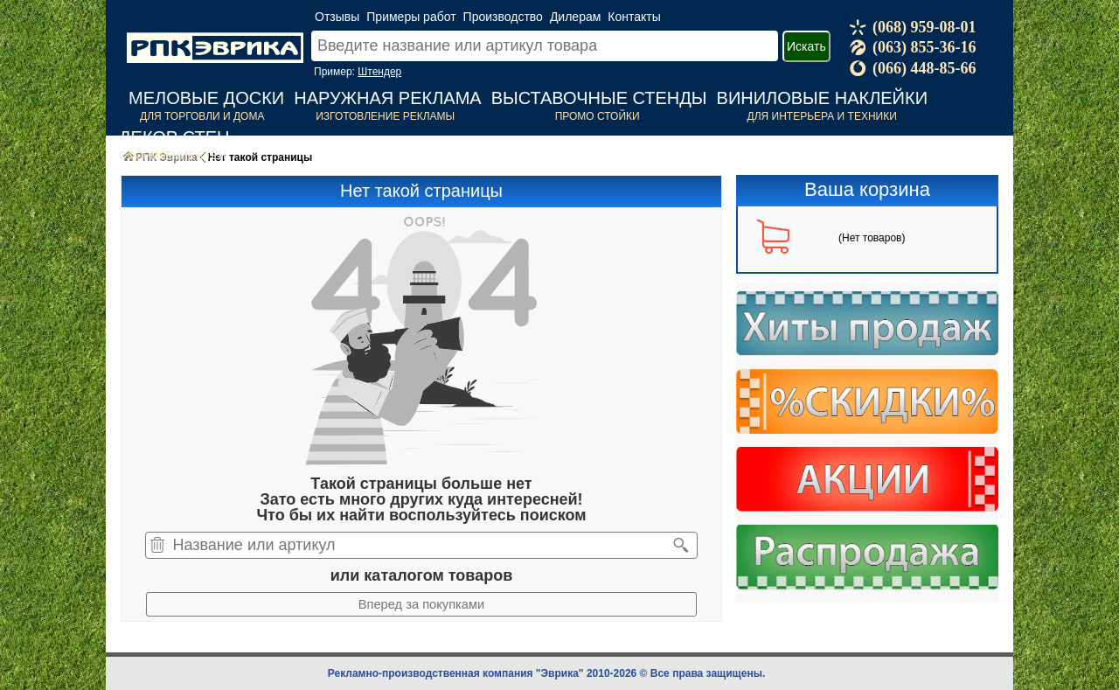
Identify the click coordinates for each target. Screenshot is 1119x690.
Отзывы (337, 17)
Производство (503, 17)
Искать (806, 46)
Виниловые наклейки (822, 98)
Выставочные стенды (599, 98)
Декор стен (174, 137)
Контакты (634, 17)
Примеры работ (410, 17)
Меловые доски (206, 98)
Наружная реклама (387, 98)
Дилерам (575, 17)
